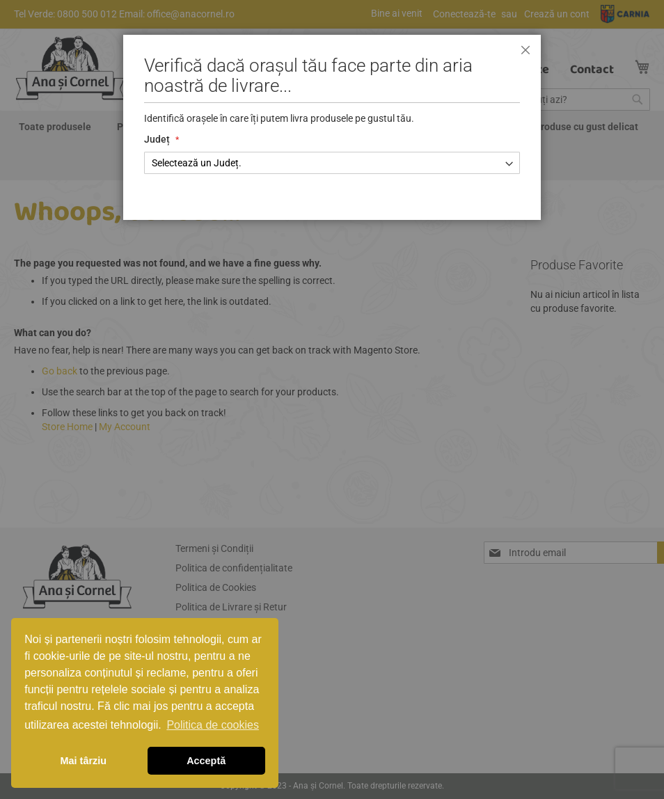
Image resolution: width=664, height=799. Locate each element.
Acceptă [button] (206, 760)
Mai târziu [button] (83, 760)
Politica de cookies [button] (212, 725)
